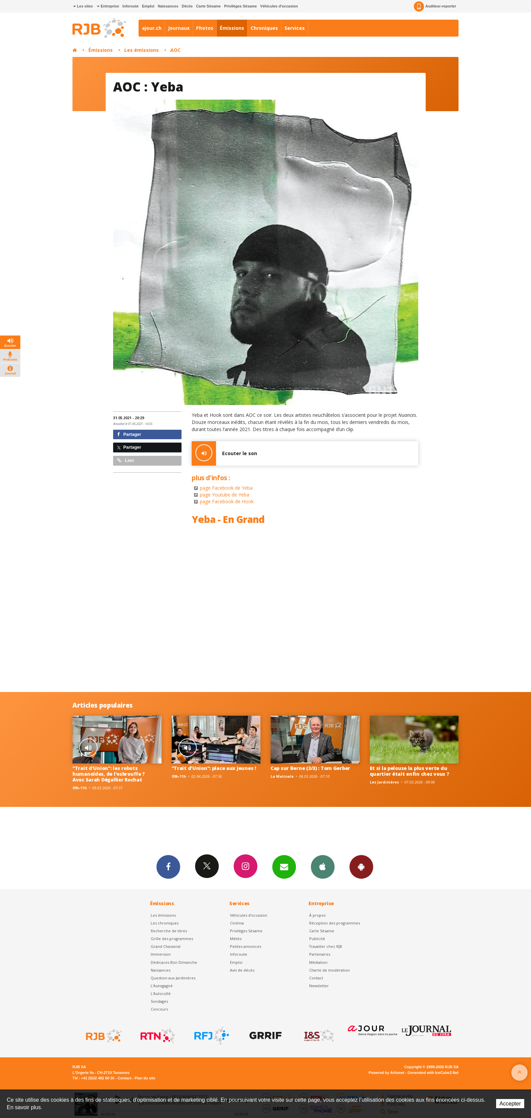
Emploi (148, 6)
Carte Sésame (208, 6)
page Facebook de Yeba (226, 488)
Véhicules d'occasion (279, 6)
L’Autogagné (162, 985)
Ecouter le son (224, 453)
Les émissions (141, 50)
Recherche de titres (169, 931)
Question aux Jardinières (173, 978)
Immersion (161, 954)
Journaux (179, 28)
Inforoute (131, 6)
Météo (236, 938)
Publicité (317, 938)
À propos (317, 915)
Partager (129, 434)
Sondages (159, 1001)
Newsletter (319, 985)
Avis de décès (242, 970)
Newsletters (284, 866)
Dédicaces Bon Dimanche (174, 962)
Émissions (232, 28)
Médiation (318, 962)
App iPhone (323, 866)
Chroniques (264, 28)
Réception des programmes (334, 923)
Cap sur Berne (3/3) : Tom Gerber (310, 768)
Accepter (510, 1103)
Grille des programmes (172, 938)
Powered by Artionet (386, 1073)
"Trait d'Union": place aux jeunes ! (214, 768)
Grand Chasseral (165, 946)
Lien (125, 460)
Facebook (168, 866)
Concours (159, 1009)
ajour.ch (152, 28)
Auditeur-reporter (435, 6)
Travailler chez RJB (325, 946)
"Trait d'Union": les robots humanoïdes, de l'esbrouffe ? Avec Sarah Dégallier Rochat (108, 774)
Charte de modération (329, 970)
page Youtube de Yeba (224, 494)
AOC (175, 50)
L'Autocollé (161, 993)
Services (294, 28)
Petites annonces (245, 946)
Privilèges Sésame (240, 6)
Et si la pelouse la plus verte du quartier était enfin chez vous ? (409, 771)
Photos (204, 28)
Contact (316, 978)
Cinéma (237, 923)
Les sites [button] (83, 6)
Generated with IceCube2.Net (433, 1073)
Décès (187, 6)
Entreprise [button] (108, 6)
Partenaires (319, 954)
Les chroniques (164, 923)
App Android (361, 866)
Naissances (168, 6)
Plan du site (144, 1078)
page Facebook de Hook (227, 501)
